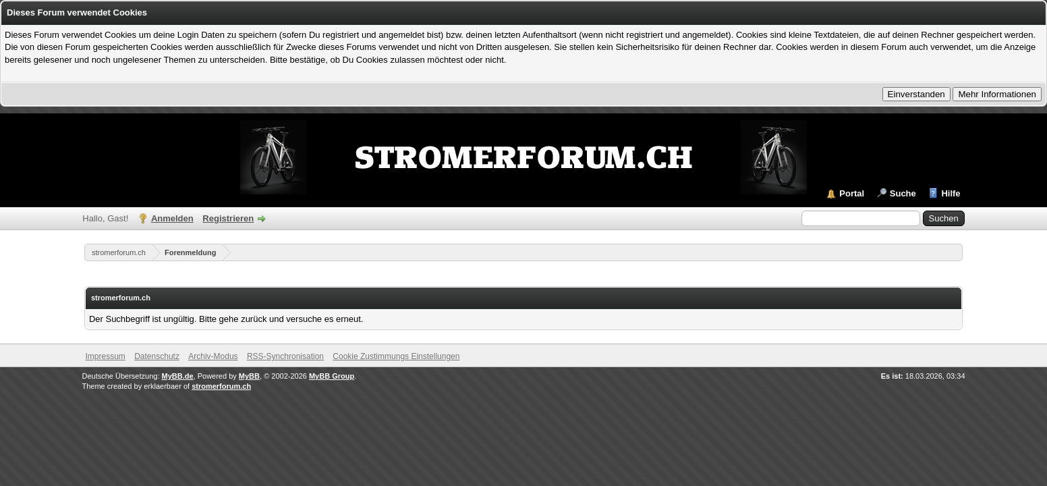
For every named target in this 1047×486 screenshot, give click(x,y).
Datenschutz (156, 356)
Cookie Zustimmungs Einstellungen (396, 356)
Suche (903, 193)
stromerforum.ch (119, 252)
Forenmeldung (190, 252)
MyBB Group (331, 376)
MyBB (249, 376)
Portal (851, 193)
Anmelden (172, 218)
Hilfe (950, 193)
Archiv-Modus (212, 356)
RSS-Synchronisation (285, 356)
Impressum (105, 356)
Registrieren (228, 218)
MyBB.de (178, 376)
